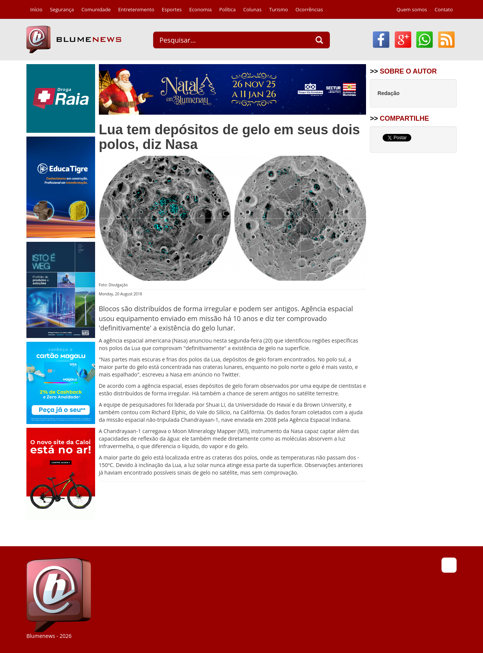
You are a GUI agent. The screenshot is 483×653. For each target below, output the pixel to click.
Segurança (62, 9)
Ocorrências (309, 9)
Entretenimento (136, 9)
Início (36, 9)
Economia (200, 9)
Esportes (172, 9)
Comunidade (96, 9)
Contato (444, 9)
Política (227, 9)
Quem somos (412, 9)
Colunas (252, 9)
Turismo (278, 9)
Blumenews (73, 39)
